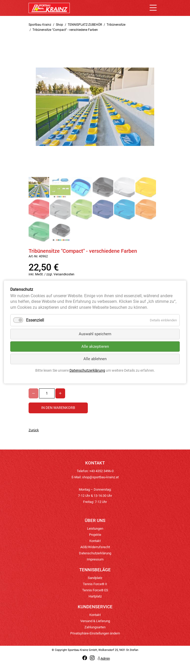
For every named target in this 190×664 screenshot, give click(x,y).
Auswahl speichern (95, 334)
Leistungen (95, 528)
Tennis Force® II (95, 584)
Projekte (95, 535)
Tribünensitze (116, 24)
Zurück (34, 430)
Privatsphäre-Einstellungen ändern (95, 633)
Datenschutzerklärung (95, 553)
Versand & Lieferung (95, 621)
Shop (59, 24)
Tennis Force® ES (95, 590)
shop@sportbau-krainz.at (100, 477)
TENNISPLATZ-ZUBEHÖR (85, 24)
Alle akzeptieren (95, 346)
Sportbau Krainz (40, 24)
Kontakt (95, 541)
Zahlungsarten (95, 627)
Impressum (95, 559)
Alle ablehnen (95, 359)
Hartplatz (95, 596)
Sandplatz (95, 578)
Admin (103, 658)
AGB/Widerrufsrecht (95, 547)
